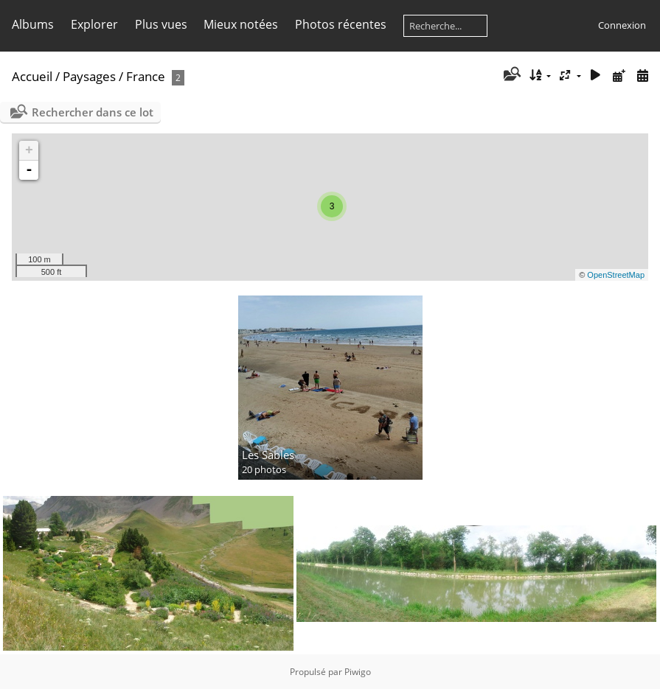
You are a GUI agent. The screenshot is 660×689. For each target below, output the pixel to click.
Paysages (89, 76)
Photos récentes (340, 24)
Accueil (32, 76)
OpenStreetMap (616, 274)
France (145, 76)
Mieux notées (241, 24)
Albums (33, 24)
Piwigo (357, 671)
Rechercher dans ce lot (92, 112)
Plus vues (161, 24)
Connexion (622, 25)
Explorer (94, 24)
